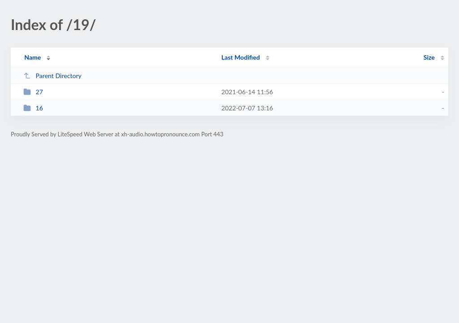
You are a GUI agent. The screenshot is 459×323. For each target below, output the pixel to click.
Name (32, 57)
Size (429, 57)
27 (33, 92)
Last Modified (240, 57)
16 (33, 108)
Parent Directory (52, 75)
